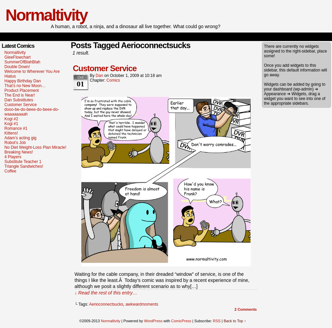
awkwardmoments (141, 304)
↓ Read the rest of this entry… (106, 292)
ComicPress (181, 321)
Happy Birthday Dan (22, 81)
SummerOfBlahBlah (22, 62)
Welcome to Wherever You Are (32, 71)
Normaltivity (46, 15)
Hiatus (10, 76)
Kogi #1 (11, 123)
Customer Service (20, 104)
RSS (217, 321)
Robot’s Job (15, 142)
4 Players (12, 157)
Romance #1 (15, 128)
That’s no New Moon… (25, 85)
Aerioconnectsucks (106, 304)
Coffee (10, 171)
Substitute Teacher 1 (22, 161)
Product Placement (21, 90)
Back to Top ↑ (235, 321)
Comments (245, 309)
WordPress (153, 321)
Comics (113, 80)
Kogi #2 (11, 119)
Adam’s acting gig (20, 138)
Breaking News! (18, 152)
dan (99, 75)
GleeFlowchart (17, 57)
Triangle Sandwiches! (23, 166)
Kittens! (11, 133)
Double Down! (17, 66)
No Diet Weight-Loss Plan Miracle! (35, 147)
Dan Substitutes (18, 100)
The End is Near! (19, 95)
